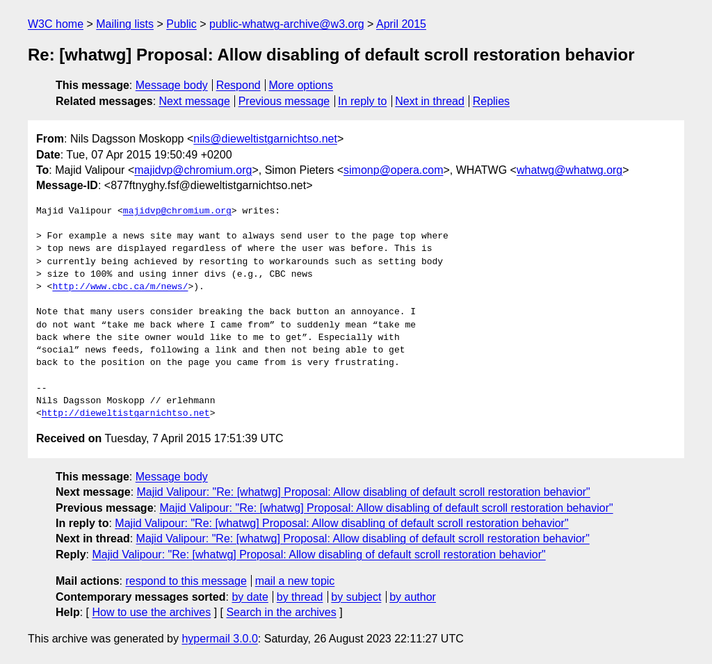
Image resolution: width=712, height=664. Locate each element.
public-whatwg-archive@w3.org (286, 24)
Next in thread (429, 101)
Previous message (284, 101)
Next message (194, 101)
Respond (238, 85)
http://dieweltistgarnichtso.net (126, 413)
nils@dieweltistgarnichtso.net (265, 139)
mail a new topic (295, 581)
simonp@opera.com (393, 170)
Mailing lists (125, 24)
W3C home (55, 24)
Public (181, 24)
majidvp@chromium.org (193, 170)
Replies (491, 101)
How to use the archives (151, 612)
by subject (356, 597)
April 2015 (401, 24)
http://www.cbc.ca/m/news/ (120, 287)
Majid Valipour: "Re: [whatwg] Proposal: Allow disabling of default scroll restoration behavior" (363, 492)
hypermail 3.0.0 (219, 639)
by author (412, 597)
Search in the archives (281, 612)
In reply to (362, 101)
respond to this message (185, 581)
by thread (300, 597)
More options (301, 85)
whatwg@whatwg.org (569, 170)
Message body (172, 85)
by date (250, 597)
